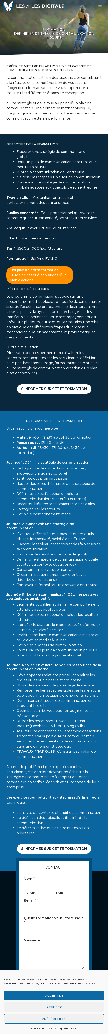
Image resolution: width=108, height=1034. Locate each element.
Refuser (54, 1007)
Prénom (29, 892)
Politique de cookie (40, 1028)
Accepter (54, 995)
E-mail (30, 901)
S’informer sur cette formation (54, 389)
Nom (29, 879)
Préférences (54, 1019)
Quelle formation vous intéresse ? (53, 920)
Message (32, 940)
